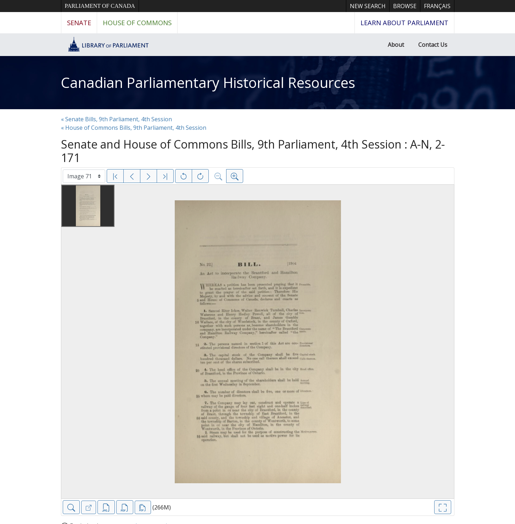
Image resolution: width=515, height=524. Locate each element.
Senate (79, 22)
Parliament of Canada (100, 6)
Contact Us (432, 45)
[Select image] (84, 176)
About (396, 45)
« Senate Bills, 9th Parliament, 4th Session (116, 119)
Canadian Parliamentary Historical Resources (208, 82)
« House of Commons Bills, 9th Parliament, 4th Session (133, 128)
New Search (368, 6)
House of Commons (137, 22)
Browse (404, 6)
